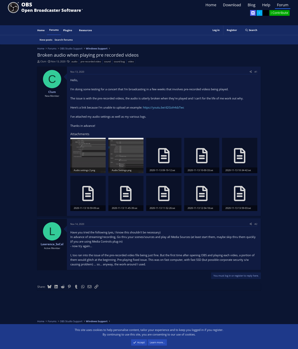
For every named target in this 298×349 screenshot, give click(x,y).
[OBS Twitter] (259, 13)
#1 (255, 71)
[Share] (250, 71)
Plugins (67, 30)
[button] (74, 30)
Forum (282, 4)
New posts (46, 39)
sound (107, 61)
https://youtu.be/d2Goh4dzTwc (163, 107)
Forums (54, 30)
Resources (85, 30)
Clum (43, 61)
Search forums (64, 39)
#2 (255, 224)
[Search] (251, 30)
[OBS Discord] (253, 13)
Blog (251, 4)
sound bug (119, 61)
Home (210, 4)
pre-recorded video (91, 61)
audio (74, 61)
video (131, 61)
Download (232, 4)
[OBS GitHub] (266, 13)
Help (266, 4)
